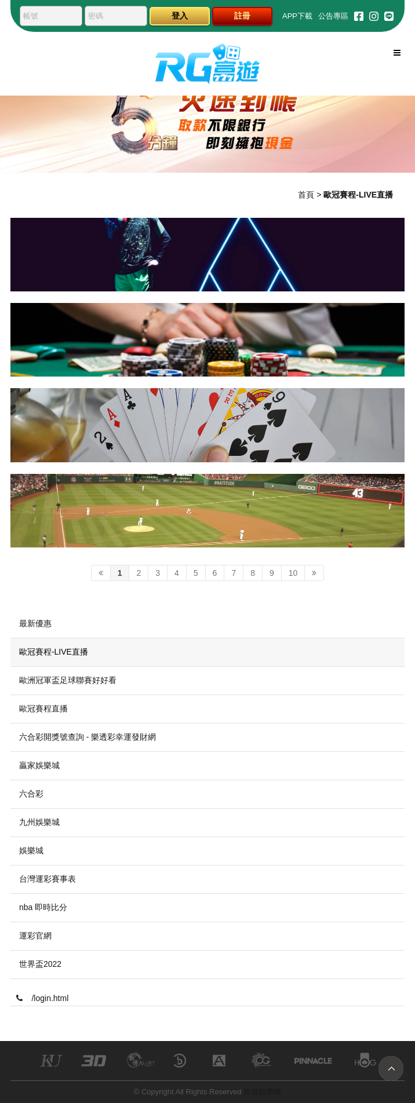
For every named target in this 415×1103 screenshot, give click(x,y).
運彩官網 (35, 935)
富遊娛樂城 (262, 1091)
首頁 (306, 194)
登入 (180, 15)
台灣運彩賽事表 (47, 878)
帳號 (30, 16)
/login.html (42, 998)
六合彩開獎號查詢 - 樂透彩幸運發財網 (87, 737)
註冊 (242, 15)
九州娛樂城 (39, 822)
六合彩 (31, 793)
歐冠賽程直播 (43, 708)
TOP (390, 1068)
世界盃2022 (40, 964)
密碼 (95, 16)
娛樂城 (31, 850)
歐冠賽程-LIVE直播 (53, 651)
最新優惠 (35, 623)
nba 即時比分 (43, 907)
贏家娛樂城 (39, 765)
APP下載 (297, 16)
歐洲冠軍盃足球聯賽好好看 (68, 680)
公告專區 (333, 16)
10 (293, 573)
